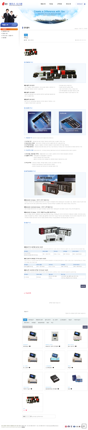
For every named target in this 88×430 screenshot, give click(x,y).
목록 (83, 286)
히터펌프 (34, 322)
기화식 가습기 (27, 389)
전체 (25, 319)
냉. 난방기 (55, 319)
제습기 (70, 319)
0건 (25, 40)
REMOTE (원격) (49, 344)
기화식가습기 (77, 319)
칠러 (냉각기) (71, 344)
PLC (52, 322)
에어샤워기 (26, 322)
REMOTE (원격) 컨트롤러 (53, 346)
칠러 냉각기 (48, 319)
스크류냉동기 (63, 319)
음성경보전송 (41, 322)
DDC (48, 322)
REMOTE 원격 (39, 319)
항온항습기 (31, 319)
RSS (85, 327)
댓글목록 (27, 293)
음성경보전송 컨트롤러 (52, 389)
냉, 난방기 (26, 367)
